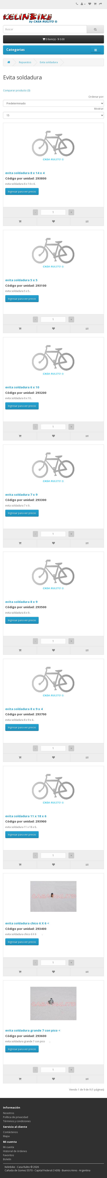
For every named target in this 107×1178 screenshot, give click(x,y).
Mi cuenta (8, 1147)
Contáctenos (10, 1132)
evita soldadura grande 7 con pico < (32, 1030)
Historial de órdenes (15, 1151)
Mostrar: (99, 108)
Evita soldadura (49, 62)
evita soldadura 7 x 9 (21, 494)
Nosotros (8, 1113)
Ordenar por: (96, 96)
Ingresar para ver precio (22, 191)
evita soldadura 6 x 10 (22, 387)
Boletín (7, 1159)
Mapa (6, 1136)
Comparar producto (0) (16, 90)
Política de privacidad (15, 1117)
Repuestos (25, 62)
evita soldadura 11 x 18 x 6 (25, 816)
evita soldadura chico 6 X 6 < (27, 923)
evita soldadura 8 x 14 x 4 (25, 173)
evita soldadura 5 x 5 (21, 280)
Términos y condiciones (17, 1121)
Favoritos (8, 1155)
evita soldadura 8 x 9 (21, 602)
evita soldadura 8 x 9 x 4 (24, 709)
